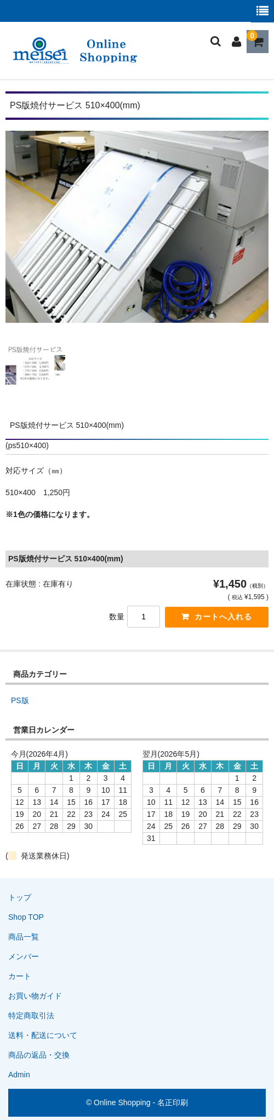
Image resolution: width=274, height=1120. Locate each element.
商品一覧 (23, 936)
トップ (19, 897)
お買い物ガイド (35, 995)
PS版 (20, 700)
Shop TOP (26, 917)
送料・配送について (42, 1035)
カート (19, 976)
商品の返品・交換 (39, 1055)
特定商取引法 (31, 1015)
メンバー (23, 956)
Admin (19, 1074)
